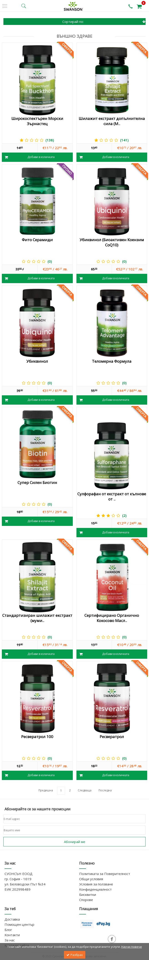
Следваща (84, 790)
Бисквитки (87, 894)
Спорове (86, 899)
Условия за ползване (96, 884)
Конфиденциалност (95, 889)
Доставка (12, 919)
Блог (8, 929)
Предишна (45, 790)
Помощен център (19, 924)
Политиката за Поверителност (104, 873)
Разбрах (74, 955)
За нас (10, 940)
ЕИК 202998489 (17, 889)
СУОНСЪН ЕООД (19, 873)
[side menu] (5, 6)
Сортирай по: (104, 21)
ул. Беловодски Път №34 (25, 884)
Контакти (12, 935)
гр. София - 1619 (18, 879)
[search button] (23, 6)
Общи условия (91, 879)
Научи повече (131, 947)
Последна (105, 790)
